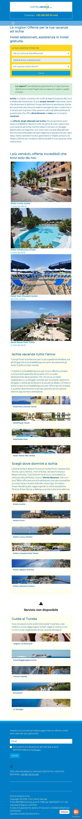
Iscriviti (14, 755)
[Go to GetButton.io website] (76, 816)
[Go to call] (76, 812)
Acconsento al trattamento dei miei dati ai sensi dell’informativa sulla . (35, 748)
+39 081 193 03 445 (29, 774)
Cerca (41, 73)
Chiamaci (41, 15)
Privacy (37, 750)
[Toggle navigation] (13, 23)
